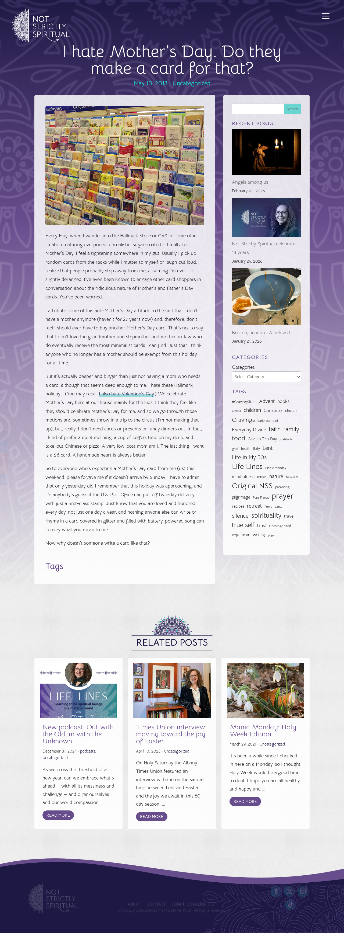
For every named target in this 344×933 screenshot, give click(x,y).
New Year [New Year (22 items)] (292, 477)
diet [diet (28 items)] (275, 420)
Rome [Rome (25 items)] (268, 507)
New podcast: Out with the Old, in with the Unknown (78, 734)
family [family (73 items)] (291, 429)
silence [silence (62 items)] (240, 515)
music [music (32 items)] (262, 476)
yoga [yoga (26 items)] (271, 535)
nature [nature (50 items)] (276, 476)
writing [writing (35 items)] (259, 534)
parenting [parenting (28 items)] (282, 487)
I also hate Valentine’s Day (126, 394)
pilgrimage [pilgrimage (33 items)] (241, 497)
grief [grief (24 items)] (235, 449)
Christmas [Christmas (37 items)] (273, 410)
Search (292, 108)
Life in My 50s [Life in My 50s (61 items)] (249, 457)
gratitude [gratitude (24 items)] (286, 439)
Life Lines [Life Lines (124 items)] (247, 466)
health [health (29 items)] (245, 448)
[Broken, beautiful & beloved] (266, 298)
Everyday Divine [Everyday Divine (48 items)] (249, 429)
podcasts (87, 751)
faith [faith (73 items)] (275, 429)
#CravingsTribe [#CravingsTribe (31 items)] (244, 401)
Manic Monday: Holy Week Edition (263, 731)
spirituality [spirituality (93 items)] (266, 515)
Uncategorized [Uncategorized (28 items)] (280, 526)
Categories (243, 367)
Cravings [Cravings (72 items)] (243, 419)
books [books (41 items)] (283, 401)
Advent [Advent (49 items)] (267, 401)
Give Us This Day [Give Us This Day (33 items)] (262, 439)
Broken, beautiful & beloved (261, 333)
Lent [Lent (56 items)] (268, 448)
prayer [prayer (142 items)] (282, 496)
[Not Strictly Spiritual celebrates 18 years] (266, 218)
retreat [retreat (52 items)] (254, 506)
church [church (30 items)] (291, 410)
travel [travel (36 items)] (289, 516)
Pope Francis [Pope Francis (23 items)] (261, 497)
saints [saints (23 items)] (278, 507)
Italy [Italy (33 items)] (256, 448)
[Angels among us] (266, 153)
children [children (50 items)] (252, 410)
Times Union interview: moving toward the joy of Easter (171, 734)
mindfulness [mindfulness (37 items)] (243, 476)
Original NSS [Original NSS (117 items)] (252, 486)
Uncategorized (191, 83)
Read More (58, 815)
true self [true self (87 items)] (243, 525)
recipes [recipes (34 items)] (238, 506)
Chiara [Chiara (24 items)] (236, 411)
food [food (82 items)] (238, 438)
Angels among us (250, 182)
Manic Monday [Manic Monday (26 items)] (275, 468)
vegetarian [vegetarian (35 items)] (241, 534)
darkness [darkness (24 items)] (263, 421)
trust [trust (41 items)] (261, 525)
